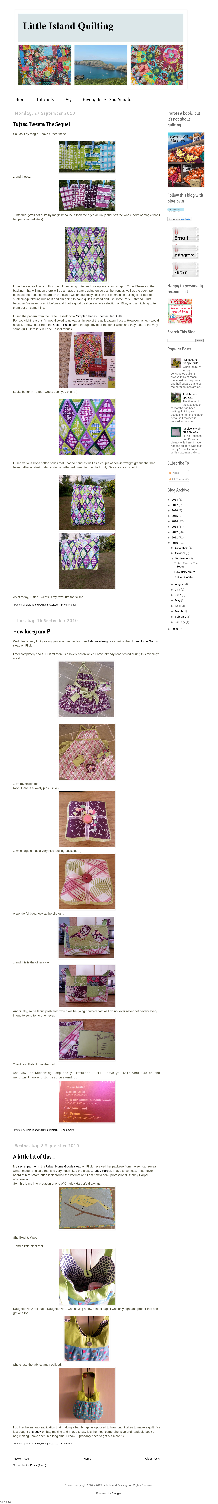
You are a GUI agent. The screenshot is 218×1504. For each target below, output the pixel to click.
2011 (175, 537)
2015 (175, 515)
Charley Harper (100, 1170)
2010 (175, 542)
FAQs (68, 99)
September (182, 558)
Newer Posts (21, 1458)
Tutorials (45, 99)
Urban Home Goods (144, 641)
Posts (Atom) (38, 1465)
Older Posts (152, 1458)
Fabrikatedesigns (99, 641)
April (178, 605)
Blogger (116, 1493)
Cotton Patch (62, 325)
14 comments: (68, 604)
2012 (175, 532)
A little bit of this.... (34, 1156)
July (178, 589)
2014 (175, 521)
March (179, 611)
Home (21, 99)
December (182, 547)
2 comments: (68, 1130)
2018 (175, 499)
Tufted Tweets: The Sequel (41, 124)
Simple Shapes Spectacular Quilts (99, 316)
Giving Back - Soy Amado (107, 99)
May (178, 600)
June (178, 595)
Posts (174, 472)
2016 (175, 510)
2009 (175, 628)
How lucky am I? (31, 631)
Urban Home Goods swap (63, 1166)
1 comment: (67, 1443)
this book (35, 1431)
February (181, 616)
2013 (175, 526)
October (180, 553)
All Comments (179, 479)
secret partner (27, 1166)
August (179, 584)
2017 (175, 505)
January (180, 622)
